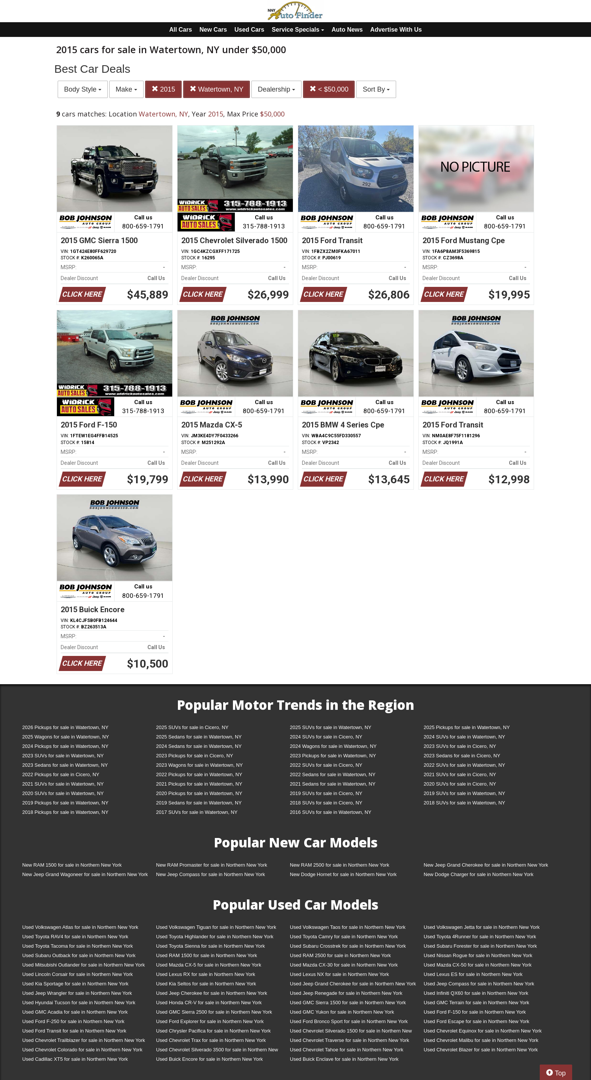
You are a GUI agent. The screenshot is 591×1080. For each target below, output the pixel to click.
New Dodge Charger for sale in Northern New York (478, 874)
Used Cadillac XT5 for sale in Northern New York (75, 1059)
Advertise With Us (396, 29)
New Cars (213, 29)
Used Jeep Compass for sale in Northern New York (479, 984)
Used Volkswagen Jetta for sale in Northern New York (482, 927)
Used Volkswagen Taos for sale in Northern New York (348, 927)
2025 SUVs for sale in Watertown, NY (330, 727)
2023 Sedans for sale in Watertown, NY (65, 765)
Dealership (276, 89)
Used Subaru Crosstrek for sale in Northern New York (348, 946)
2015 (163, 89)
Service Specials (298, 29)
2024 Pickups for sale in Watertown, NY (65, 746)
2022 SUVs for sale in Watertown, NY (464, 765)
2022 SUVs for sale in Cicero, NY (326, 765)
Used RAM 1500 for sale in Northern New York (206, 955)
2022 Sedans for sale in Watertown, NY (332, 774)
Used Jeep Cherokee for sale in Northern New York (211, 993)
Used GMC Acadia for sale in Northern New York (75, 1012)
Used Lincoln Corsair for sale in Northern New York (77, 974)
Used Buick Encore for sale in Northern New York (209, 1059)
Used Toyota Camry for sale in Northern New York (344, 936)
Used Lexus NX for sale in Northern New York (339, 974)
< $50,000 (329, 89)
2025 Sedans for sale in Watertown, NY (199, 737)
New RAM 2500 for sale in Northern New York (339, 865)
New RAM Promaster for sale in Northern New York (211, 865)
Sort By (376, 89)
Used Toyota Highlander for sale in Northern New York (214, 936)
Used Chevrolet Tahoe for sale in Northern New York (346, 1049)
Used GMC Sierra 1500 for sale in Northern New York (348, 1002)
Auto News (347, 29)
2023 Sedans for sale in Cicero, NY (462, 755)
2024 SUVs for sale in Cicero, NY (326, 737)
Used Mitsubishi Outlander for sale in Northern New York (83, 965)
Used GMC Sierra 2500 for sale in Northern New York (214, 1012)
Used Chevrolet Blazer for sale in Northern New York (481, 1049)
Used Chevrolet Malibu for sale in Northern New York (481, 1040)
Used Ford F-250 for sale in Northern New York (73, 1021)
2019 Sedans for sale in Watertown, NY (199, 803)
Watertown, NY (216, 89)
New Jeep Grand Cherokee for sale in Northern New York (486, 865)
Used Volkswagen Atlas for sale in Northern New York (80, 927)
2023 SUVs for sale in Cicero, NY (460, 746)
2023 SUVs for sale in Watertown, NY (63, 755)
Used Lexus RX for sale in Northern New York (205, 974)
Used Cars (249, 29)
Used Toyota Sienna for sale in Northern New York (210, 946)
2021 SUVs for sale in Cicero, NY (460, 774)
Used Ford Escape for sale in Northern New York (476, 1021)
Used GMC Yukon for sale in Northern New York (342, 1012)
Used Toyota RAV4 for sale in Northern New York (75, 936)
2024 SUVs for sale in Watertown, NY (464, 737)
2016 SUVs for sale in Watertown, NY (330, 812)
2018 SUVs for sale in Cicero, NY (326, 803)
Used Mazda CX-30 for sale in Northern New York (344, 965)
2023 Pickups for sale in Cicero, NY (194, 755)
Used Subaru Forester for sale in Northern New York (480, 946)
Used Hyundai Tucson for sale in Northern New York (78, 1002)
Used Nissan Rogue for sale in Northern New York (478, 955)
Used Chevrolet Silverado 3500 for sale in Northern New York (217, 1051)
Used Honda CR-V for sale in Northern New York (209, 1002)
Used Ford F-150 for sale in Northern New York (475, 1012)
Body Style (82, 89)
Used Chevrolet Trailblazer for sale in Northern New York (83, 1040)
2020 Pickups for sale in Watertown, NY (199, 793)
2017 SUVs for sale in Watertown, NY (196, 812)
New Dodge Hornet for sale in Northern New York (343, 874)
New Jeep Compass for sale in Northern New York (210, 874)
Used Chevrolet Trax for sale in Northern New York (211, 1040)
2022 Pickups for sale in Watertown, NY (199, 774)
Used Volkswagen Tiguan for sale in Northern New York (216, 927)
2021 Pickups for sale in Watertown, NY (199, 784)
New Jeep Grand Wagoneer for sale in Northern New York (85, 874)
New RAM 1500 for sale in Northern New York (72, 865)
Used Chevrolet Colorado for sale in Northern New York (82, 1049)
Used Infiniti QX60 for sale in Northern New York (476, 993)
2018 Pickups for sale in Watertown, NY (65, 812)
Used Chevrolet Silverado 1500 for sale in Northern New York (351, 1032)
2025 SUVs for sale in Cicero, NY (192, 727)
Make (126, 89)
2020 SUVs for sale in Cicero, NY (460, 784)
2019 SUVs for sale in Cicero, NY (326, 793)
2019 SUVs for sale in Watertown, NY (464, 793)
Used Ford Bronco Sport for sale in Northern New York (349, 1021)
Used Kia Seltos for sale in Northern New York (206, 984)
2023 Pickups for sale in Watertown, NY (333, 755)
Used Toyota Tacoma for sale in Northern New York (77, 946)
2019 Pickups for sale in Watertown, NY (65, 803)
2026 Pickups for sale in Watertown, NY (65, 727)
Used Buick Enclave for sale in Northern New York (344, 1059)
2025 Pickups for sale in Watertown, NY (467, 727)
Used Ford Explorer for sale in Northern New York (209, 1021)
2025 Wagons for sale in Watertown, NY (65, 737)
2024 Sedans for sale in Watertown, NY (199, 746)
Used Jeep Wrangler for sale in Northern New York (77, 993)
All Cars (180, 29)
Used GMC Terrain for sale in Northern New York (476, 1002)
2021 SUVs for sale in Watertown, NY (63, 784)
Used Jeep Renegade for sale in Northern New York (346, 993)
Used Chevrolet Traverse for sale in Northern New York (349, 1040)
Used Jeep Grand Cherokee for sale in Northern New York (353, 984)
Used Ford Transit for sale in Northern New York (74, 1031)
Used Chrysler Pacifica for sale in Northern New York (213, 1031)
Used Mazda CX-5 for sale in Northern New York (208, 965)
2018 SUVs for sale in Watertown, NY (464, 803)
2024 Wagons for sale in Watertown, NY (333, 746)
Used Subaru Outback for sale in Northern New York (79, 955)
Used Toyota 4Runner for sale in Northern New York (480, 936)
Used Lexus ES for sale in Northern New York (473, 974)
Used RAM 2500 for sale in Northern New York (340, 955)
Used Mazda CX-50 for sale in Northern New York (477, 965)
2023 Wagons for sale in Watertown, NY (199, 765)
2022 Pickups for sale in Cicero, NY (60, 774)
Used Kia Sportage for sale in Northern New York (75, 984)
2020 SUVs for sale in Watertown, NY (63, 793)
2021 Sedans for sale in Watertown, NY (332, 784)
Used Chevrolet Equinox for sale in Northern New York (483, 1031)
